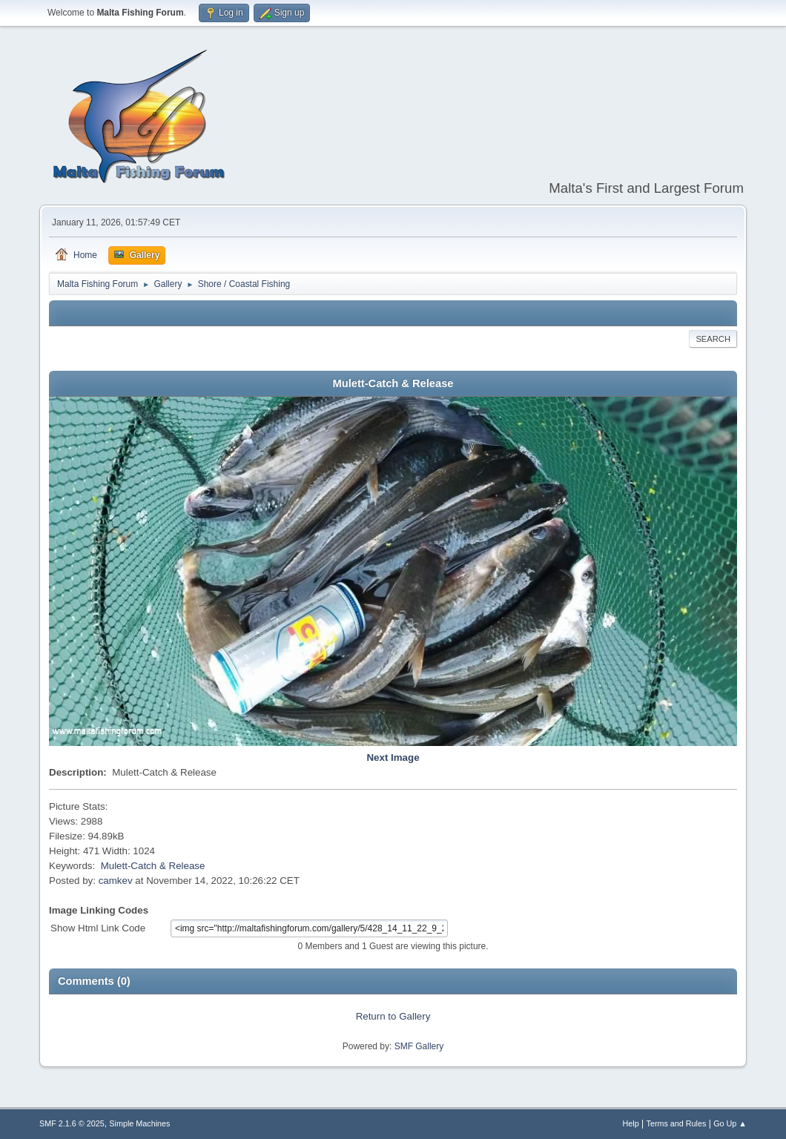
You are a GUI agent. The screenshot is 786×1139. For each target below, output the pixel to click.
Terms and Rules (677, 1123)
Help (631, 1123)
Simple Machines (139, 1123)
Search (713, 338)
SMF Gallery (419, 1046)
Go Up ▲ (730, 1123)
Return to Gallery (393, 1016)
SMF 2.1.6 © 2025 (72, 1123)
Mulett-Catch (129, 865)
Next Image (392, 757)
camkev (116, 880)
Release (187, 865)
